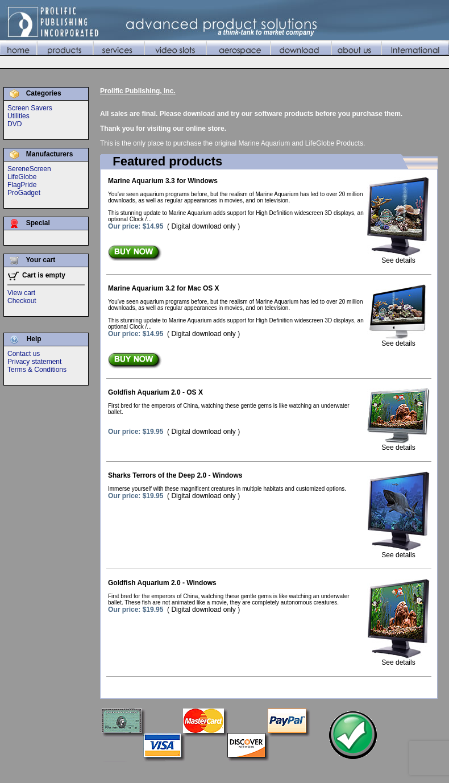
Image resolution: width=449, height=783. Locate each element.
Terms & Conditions (36, 370)
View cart (21, 293)
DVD (14, 124)
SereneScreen (29, 169)
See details (398, 257)
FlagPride (21, 185)
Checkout (21, 301)
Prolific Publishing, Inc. (138, 91)
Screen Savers (29, 108)
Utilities (18, 116)
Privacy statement (34, 362)
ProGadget (23, 193)
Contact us (23, 354)
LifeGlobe (21, 177)
